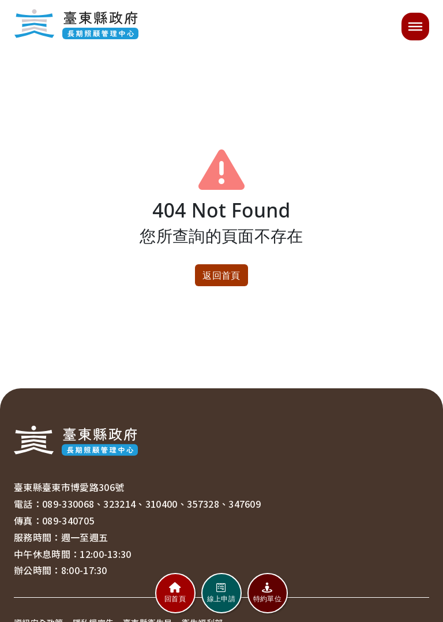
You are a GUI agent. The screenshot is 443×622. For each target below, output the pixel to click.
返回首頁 (221, 275)
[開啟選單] (415, 26)
